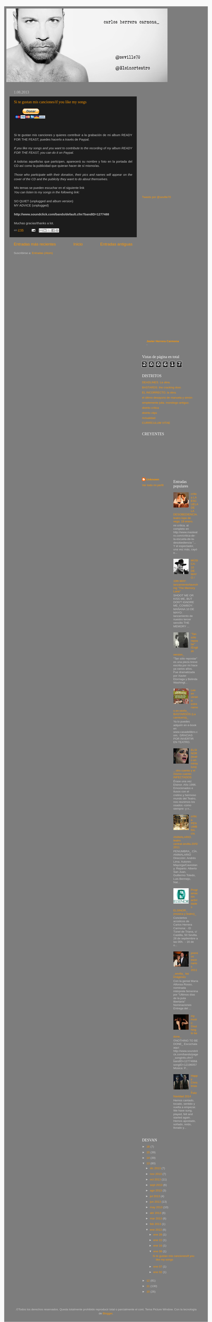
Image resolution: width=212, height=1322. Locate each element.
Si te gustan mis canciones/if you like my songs (50, 102)
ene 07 (158, 1266)
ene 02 (158, 1272)
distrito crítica (150, 407)
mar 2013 (156, 1218)
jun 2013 (156, 1201)
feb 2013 (156, 1224)
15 (148, 1152)
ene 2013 (156, 1229)
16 (148, 1146)
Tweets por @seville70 (156, 197)
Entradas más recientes (35, 244)
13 (148, 1163)
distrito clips (149, 412)
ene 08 (158, 1251)
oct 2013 (156, 1179)
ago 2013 (156, 1190)
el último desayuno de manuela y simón (167, 397)
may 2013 (156, 1207)
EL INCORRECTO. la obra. (159, 392)
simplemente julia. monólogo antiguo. (165, 402)
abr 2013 (156, 1213)
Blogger (108, 1313)
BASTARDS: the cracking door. (161, 387)
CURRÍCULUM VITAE (156, 422)
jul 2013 (155, 1196)
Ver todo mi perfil (152, 485)
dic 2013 (156, 1168)
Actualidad (148, 418)
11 (148, 1286)
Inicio (78, 244)
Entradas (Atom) (42, 253)
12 (148, 1280)
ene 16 (158, 1245)
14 (148, 1157)
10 (148, 1291)
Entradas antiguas (116, 244)
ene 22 (158, 1240)
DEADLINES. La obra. (156, 382)
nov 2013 (156, 1174)
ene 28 (158, 1234)
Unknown (152, 479)
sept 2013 (156, 1185)
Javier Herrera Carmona (162, 341)
